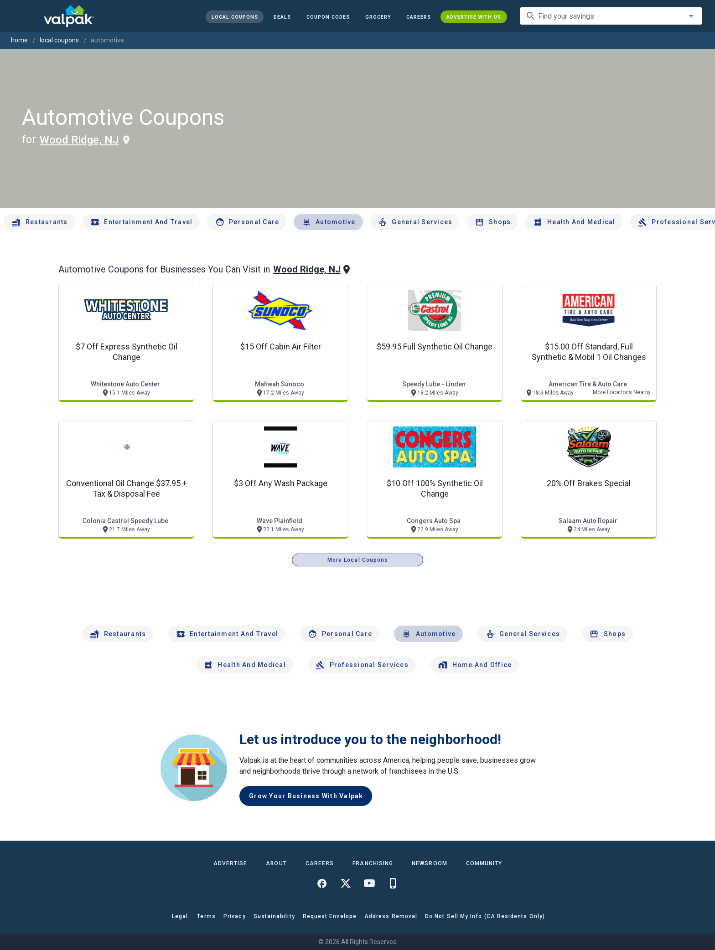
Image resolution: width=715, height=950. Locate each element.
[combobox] (611, 16)
